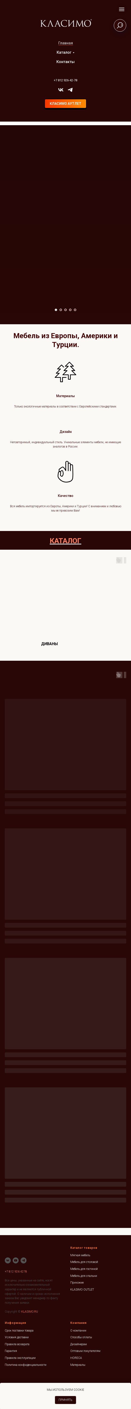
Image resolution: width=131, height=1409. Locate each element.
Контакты (65, 61)
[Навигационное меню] (121, 9)
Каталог (64, 52)
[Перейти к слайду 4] (70, 310)
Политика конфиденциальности (25, 1365)
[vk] (61, 90)
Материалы (77, 1365)
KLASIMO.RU (29, 1311)
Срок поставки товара (19, 1330)
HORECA (76, 1358)
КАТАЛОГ (65, 540)
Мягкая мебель (80, 1255)
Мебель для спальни (83, 1276)
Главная (65, 43)
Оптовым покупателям (85, 1351)
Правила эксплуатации (20, 1358)
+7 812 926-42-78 (65, 80)
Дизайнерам (78, 1344)
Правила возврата (17, 1344)
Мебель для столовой (84, 1262)
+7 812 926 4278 (16, 1271)
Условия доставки (17, 1337)
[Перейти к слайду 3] (65, 310)
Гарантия (11, 1351)
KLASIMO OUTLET (82, 1289)
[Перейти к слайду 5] (75, 310)
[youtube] (16, 1260)
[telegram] (70, 90)
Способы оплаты (81, 1337)
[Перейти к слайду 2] (61, 310)
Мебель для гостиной (84, 1269)
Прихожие (77, 1282)
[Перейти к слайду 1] (56, 310)
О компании (78, 1330)
